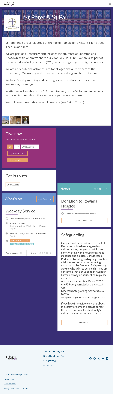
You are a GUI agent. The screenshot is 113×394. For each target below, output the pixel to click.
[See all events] (45, 199)
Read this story (84, 220)
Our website (13, 185)
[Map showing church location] (84, 154)
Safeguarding (49, 360)
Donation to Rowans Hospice (79, 204)
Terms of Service (10, 384)
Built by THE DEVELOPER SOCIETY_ (17, 388)
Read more (84, 322)
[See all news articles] (100, 189)
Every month (17, 160)
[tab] (14, 253)
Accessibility (48, 365)
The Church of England (53, 351)
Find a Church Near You (53, 356)
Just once (17, 153)
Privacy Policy (9, 379)
